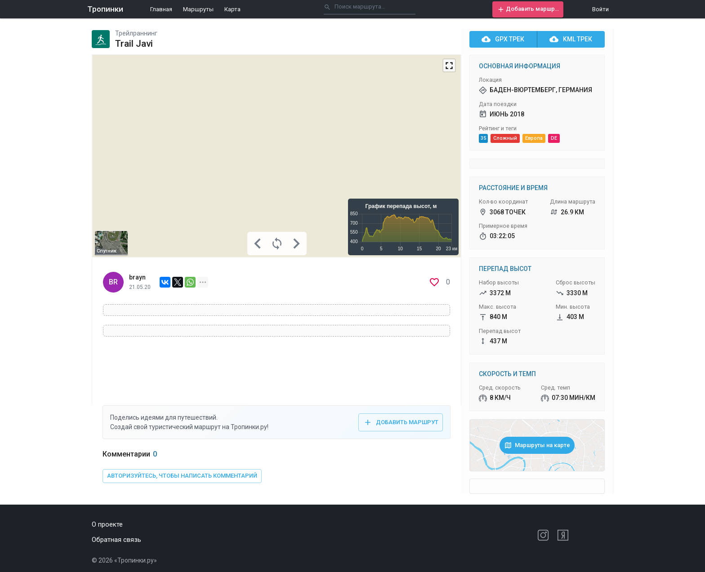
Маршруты (198, 9)
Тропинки (105, 8)
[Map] (276, 156)
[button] (527, 9)
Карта (232, 9)
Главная (161, 9)
